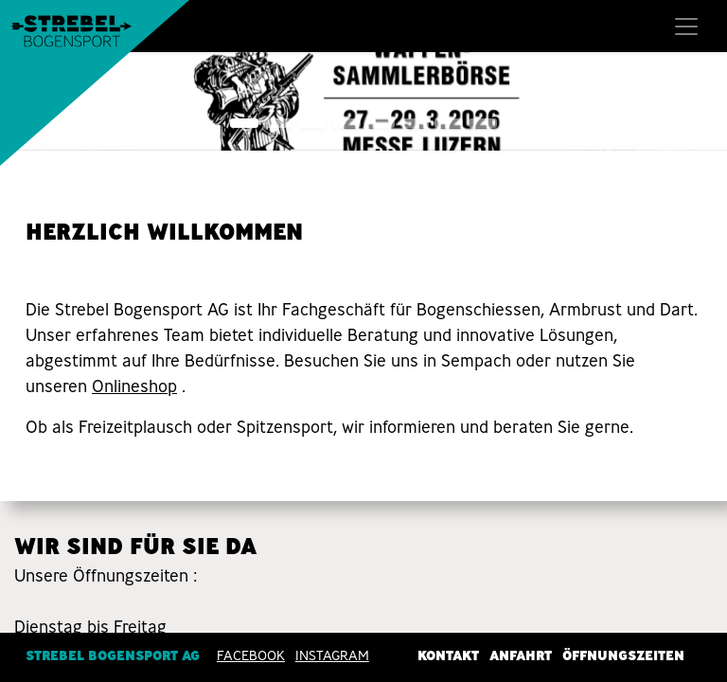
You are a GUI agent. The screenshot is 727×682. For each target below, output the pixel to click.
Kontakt (448, 654)
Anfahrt (520, 654)
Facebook (251, 654)
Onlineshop (134, 386)
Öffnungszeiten (623, 654)
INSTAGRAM (332, 654)
